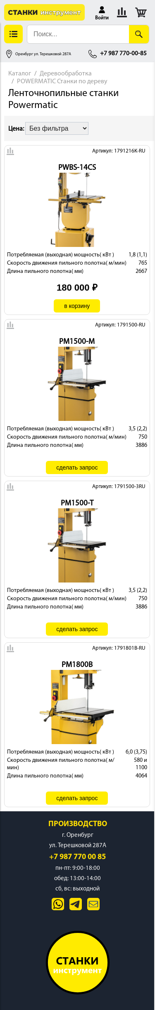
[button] (102, 12)
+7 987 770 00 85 (77, 857)
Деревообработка (66, 73)
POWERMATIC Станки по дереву (62, 81)
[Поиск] (139, 34)
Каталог (19, 73)
